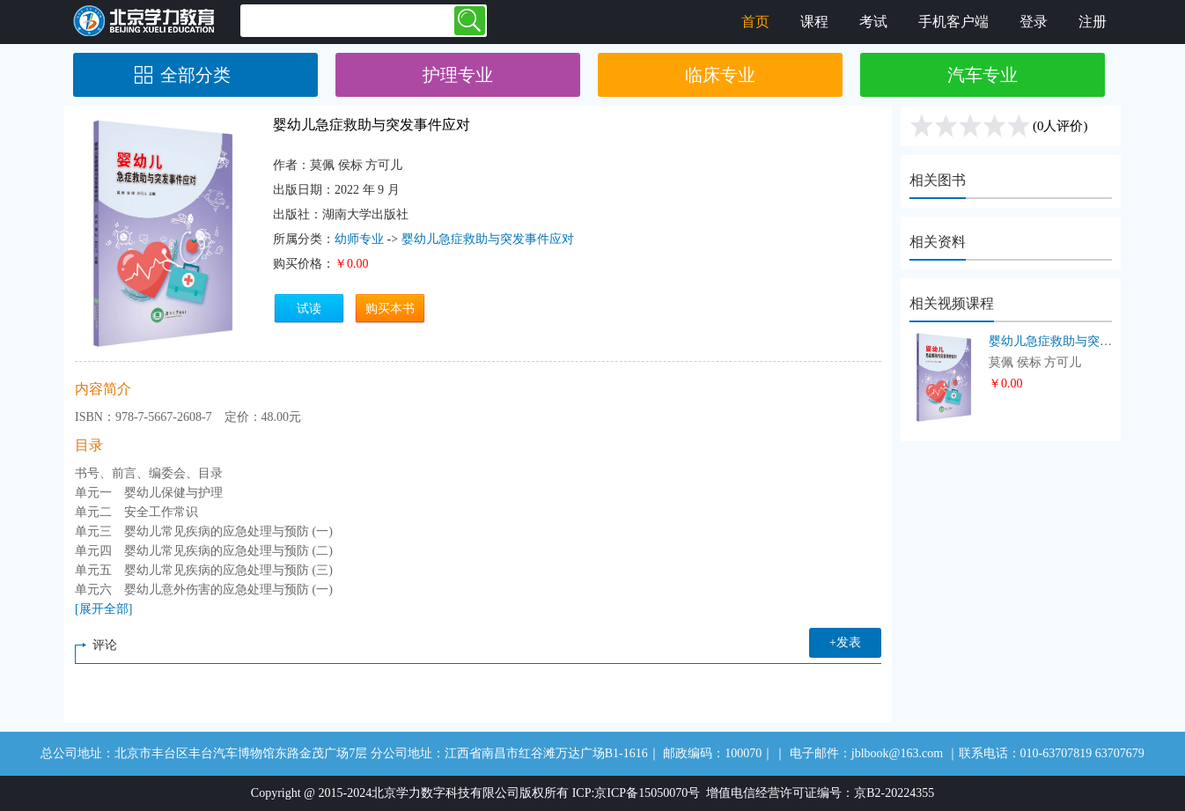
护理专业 (458, 75)
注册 (1092, 21)
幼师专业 (359, 239)
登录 (1033, 21)
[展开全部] (103, 609)
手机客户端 (953, 21)
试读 (309, 308)
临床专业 (720, 75)
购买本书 (390, 308)
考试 (873, 21)
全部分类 (195, 75)
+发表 (845, 642)
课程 (814, 21)
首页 (755, 21)
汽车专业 (982, 75)
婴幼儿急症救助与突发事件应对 (487, 239)
